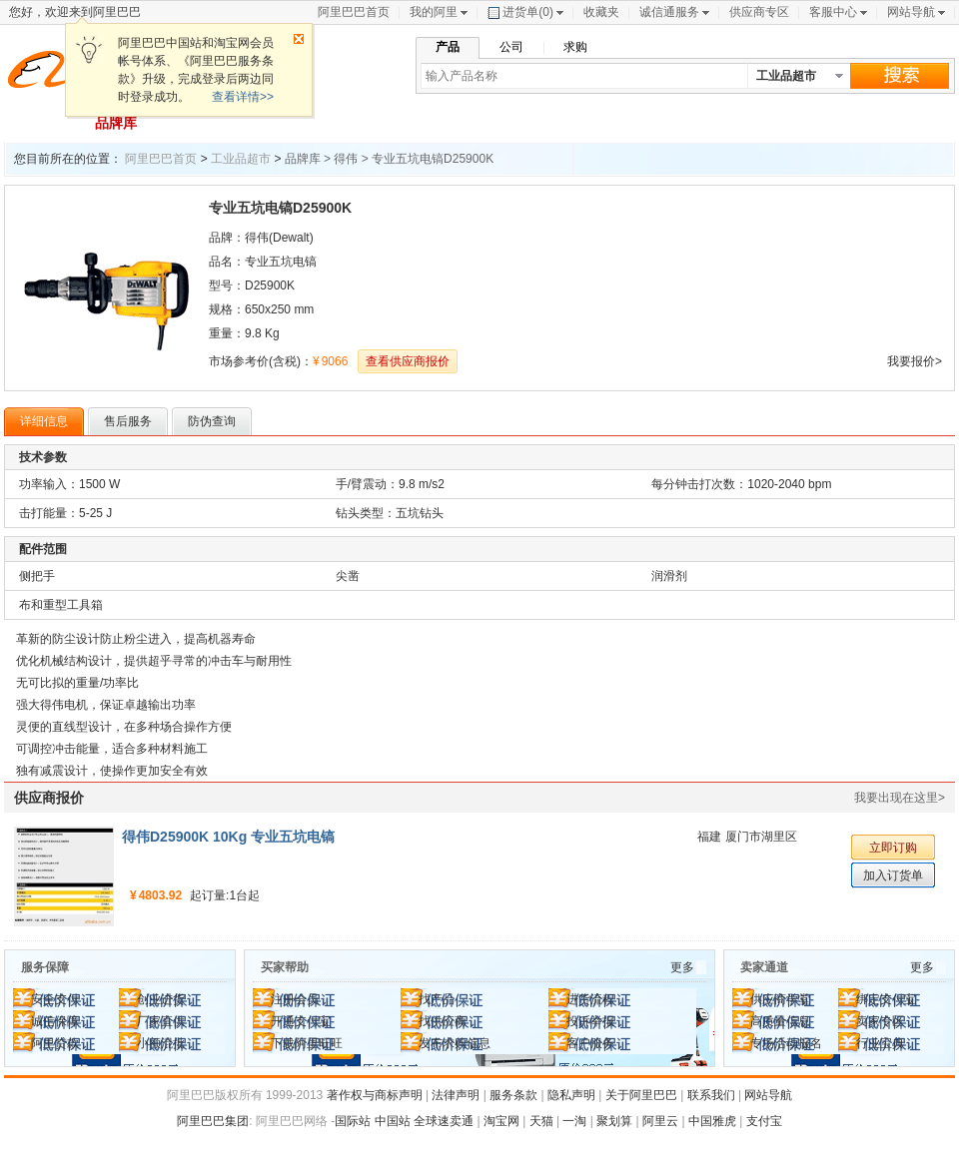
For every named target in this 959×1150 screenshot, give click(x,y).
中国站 (393, 1121)
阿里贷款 (55, 1043)
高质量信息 (780, 1021)
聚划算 (614, 1121)
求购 (575, 47)
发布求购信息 (454, 1043)
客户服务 (590, 1043)
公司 (511, 47)
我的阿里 (434, 12)
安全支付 (55, 999)
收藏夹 (601, 12)
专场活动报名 (786, 1043)
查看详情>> (243, 97)
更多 (682, 967)
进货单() (520, 12)
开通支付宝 (301, 1021)
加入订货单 (893, 875)
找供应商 (443, 1021)
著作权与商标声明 (375, 1095)
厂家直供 (161, 1021)
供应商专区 (759, 12)
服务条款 (513, 1095)
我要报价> (914, 361)
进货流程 (590, 999)
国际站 (353, 1121)
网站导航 (911, 12)
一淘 (574, 1121)
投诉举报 (590, 1021)
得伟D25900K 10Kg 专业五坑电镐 (228, 837)
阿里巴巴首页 (354, 12)
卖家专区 (880, 1021)
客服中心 (833, 12)
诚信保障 (55, 1021)
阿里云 (660, 1121)
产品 (448, 47)
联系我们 (711, 1095)
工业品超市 (241, 159)
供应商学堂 (780, 999)
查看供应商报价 (408, 361)
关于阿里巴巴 (641, 1095)
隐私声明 (571, 1095)
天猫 (541, 1121)
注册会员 (295, 999)
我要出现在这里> (899, 798)
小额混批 (161, 1043)
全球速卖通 (444, 1121)
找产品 (437, 999)
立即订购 (893, 848)
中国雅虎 (712, 1121)
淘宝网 (501, 1121)
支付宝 (764, 1121)
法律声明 (456, 1095)
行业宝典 (880, 1043)
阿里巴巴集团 (213, 1121)
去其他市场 (897, 123)
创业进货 (161, 999)
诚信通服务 (669, 12)
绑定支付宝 (886, 999)
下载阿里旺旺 (307, 1043)
